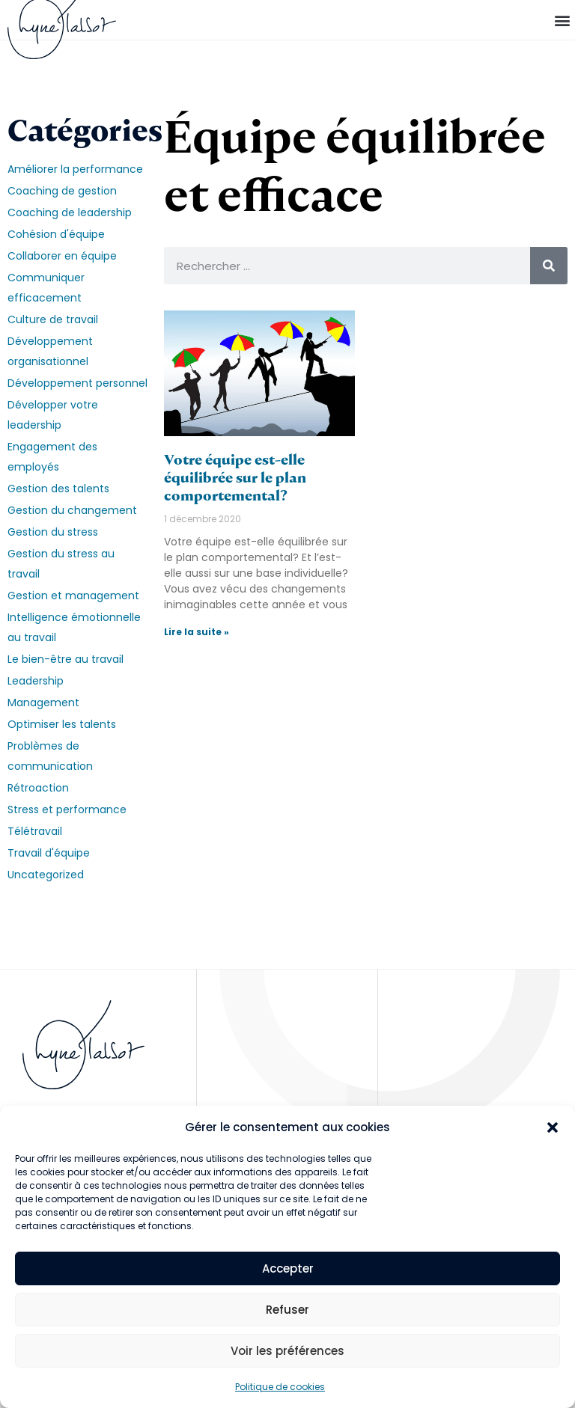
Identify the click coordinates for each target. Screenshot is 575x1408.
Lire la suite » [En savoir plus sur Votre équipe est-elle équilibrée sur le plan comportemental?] (196, 631)
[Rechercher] (549, 265)
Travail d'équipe (48, 852)
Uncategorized (45, 874)
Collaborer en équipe (62, 255)
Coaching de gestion (62, 190)
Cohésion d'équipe (56, 234)
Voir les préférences (287, 1351)
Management (43, 702)
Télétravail (34, 831)
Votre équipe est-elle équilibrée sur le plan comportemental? (235, 477)
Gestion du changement (72, 510)
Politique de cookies (280, 1386)
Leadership (35, 680)
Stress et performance (67, 809)
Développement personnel (77, 383)
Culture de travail (52, 319)
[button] (552, 1127)
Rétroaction (38, 787)
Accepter (288, 1268)
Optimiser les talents (61, 724)
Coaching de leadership (69, 212)
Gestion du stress (52, 531)
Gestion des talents (58, 488)
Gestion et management (73, 595)
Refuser (287, 1309)
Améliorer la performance (75, 169)
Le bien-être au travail (65, 659)
